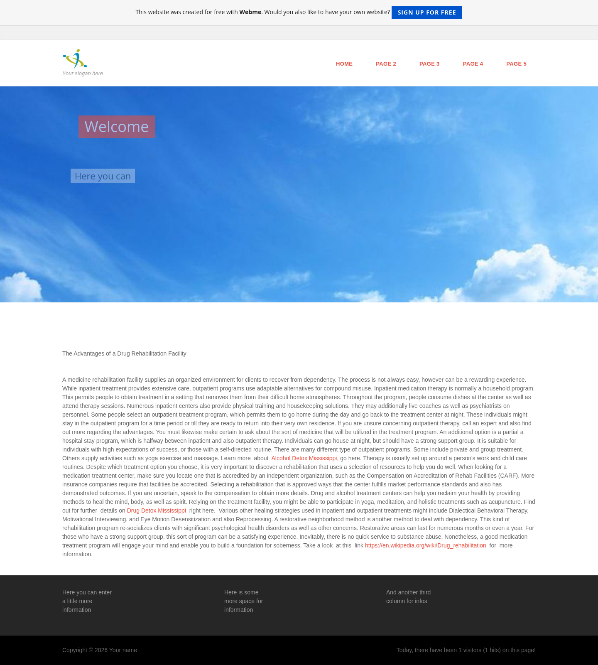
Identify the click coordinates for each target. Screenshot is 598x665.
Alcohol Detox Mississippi (304, 458)
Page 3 (429, 64)
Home (344, 64)
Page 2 (386, 64)
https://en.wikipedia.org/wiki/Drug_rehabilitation (426, 545)
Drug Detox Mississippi (157, 510)
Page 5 (516, 64)
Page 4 (473, 64)
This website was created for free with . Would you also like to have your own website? (299, 12)
